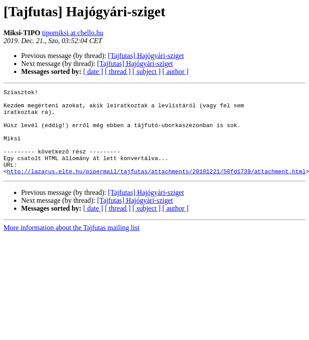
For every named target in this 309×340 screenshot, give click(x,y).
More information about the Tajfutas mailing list (72, 245)
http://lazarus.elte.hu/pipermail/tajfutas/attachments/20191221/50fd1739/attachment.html (156, 188)
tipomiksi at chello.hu (72, 33)
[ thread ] (118, 71)
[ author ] (175, 71)
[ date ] (93, 71)
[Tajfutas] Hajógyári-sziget (146, 55)
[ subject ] (146, 71)
